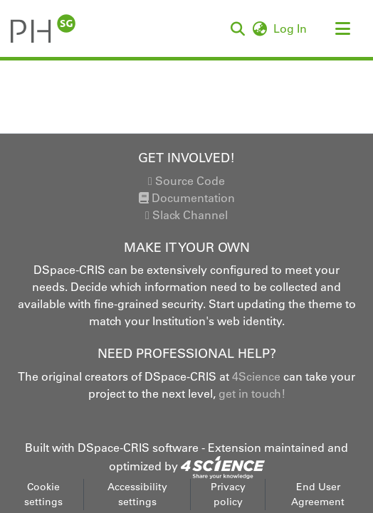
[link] (223, 466)
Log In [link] (290, 28)
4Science (256, 376)
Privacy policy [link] (228, 494)
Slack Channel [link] (186, 215)
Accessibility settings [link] (137, 494)
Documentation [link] (187, 198)
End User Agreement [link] (318, 494)
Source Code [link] (186, 181)
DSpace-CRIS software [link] (138, 447)
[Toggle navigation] (342, 28)
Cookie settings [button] (43, 494)
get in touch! (252, 393)
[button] (43, 28)
